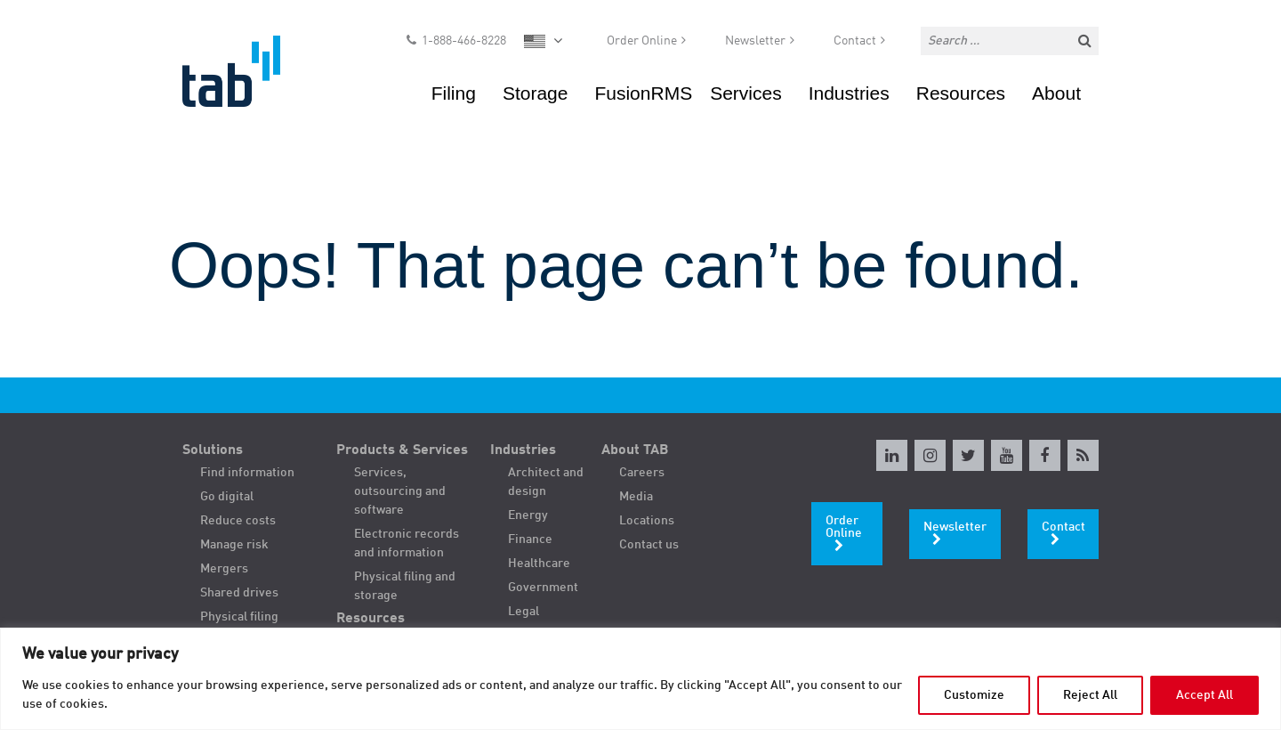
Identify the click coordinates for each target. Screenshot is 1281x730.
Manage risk (234, 545)
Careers (642, 472)
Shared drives (239, 593)
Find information (247, 472)
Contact (855, 41)
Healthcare (539, 563)
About (1056, 93)
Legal (523, 611)
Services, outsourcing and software (400, 491)
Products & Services (402, 450)
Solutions (212, 450)
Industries (849, 93)
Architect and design (546, 482)
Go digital (227, 497)
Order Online (642, 41)
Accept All (1204, 695)
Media (636, 497)
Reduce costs (238, 521)
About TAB (635, 450)
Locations (646, 521)
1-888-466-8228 (464, 41)
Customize (974, 695)
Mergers (224, 569)
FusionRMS (643, 93)
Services (746, 93)
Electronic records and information (406, 543)
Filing (453, 93)
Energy (528, 515)
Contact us (649, 545)
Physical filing (239, 617)
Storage (535, 93)
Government (543, 587)
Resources (960, 93)
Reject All (1090, 695)
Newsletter (755, 41)
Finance (530, 539)
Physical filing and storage (404, 586)
